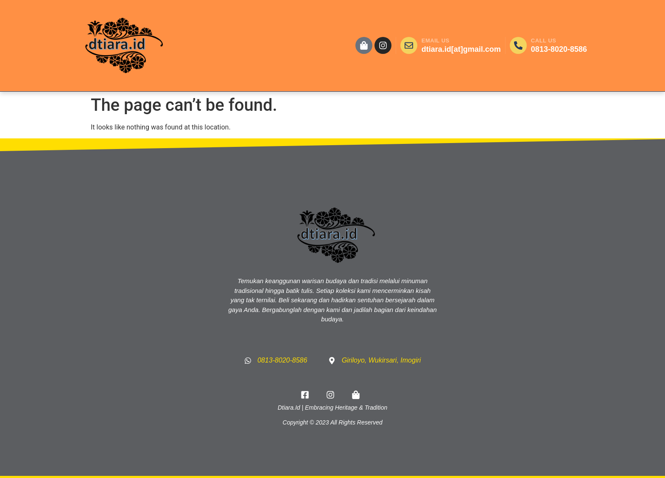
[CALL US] (518, 45)
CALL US (543, 40)
